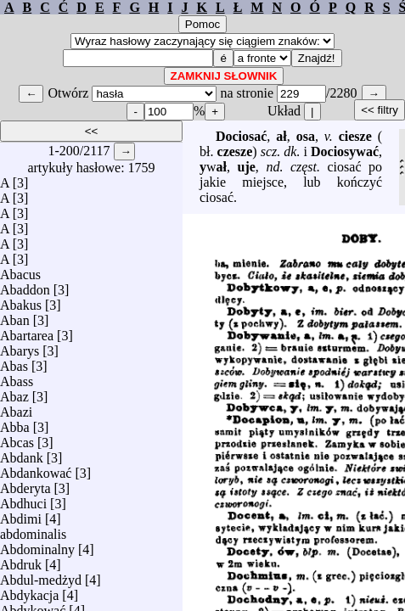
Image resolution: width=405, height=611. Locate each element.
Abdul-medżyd (41, 576)
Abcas (17, 438)
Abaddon (25, 285)
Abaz (14, 392)
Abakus (21, 301)
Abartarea (26, 331)
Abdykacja (29, 591)
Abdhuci (23, 499)
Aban (15, 316)
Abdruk (21, 560)
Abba (15, 423)
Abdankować (35, 469)
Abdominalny (37, 545)
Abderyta (25, 484)
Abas (14, 362)
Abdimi (21, 514)
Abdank (21, 453)
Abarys (19, 346)
